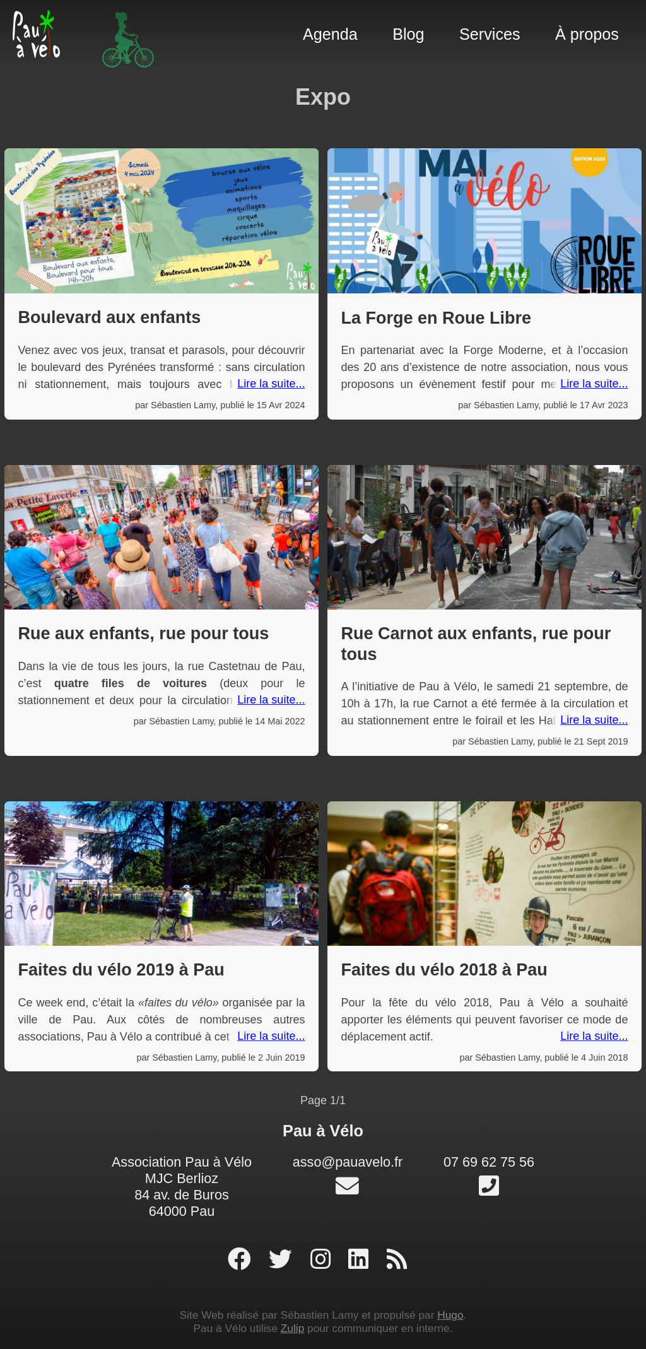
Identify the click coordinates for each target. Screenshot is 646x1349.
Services (489, 34)
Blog (408, 34)
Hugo (450, 1315)
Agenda (330, 34)
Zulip (292, 1328)
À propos (587, 34)
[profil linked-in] (361, 1260)
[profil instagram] (323, 1260)
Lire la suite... (271, 383)
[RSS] (397, 1260)
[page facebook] (242, 1260)
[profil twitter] (283, 1260)
